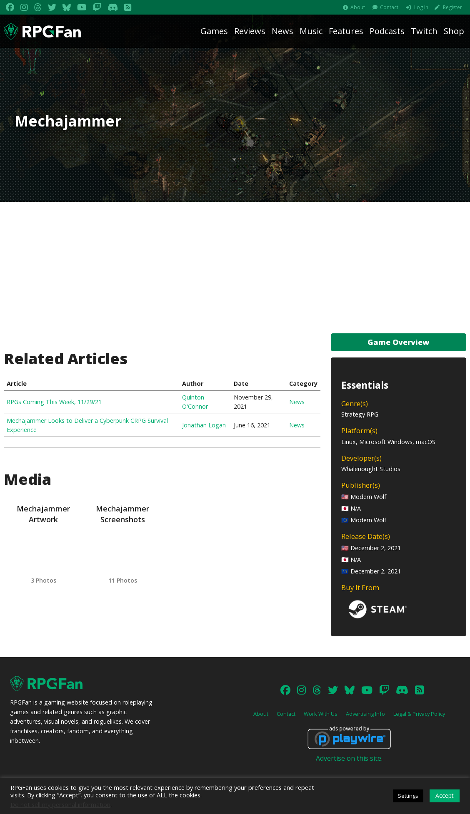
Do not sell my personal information (60, 804)
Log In (421, 7)
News (282, 31)
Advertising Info (365, 713)
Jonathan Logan (204, 425)
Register (452, 7)
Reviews (249, 31)
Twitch (424, 31)
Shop (454, 31)
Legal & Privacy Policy (419, 713)
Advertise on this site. (349, 758)
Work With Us (321, 713)
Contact (389, 7)
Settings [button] (408, 795)
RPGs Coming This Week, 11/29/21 (54, 402)
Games (214, 31)
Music (311, 31)
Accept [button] (444, 795)
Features (346, 31)
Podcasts (387, 31)
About (357, 7)
